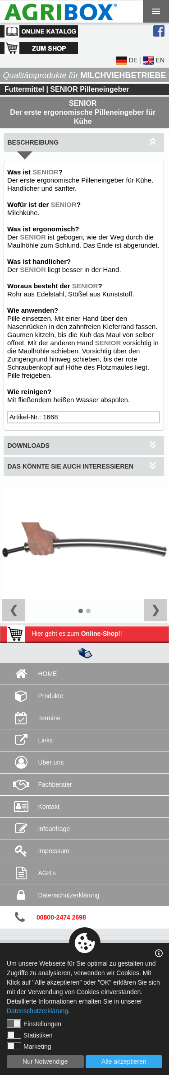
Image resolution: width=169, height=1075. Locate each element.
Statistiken (30, 1035)
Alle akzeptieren (123, 1061)
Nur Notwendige (45, 1061)
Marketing (29, 1046)
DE (126, 60)
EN (153, 60)
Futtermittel (24, 89)
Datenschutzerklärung (37, 1010)
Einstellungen (34, 1023)
